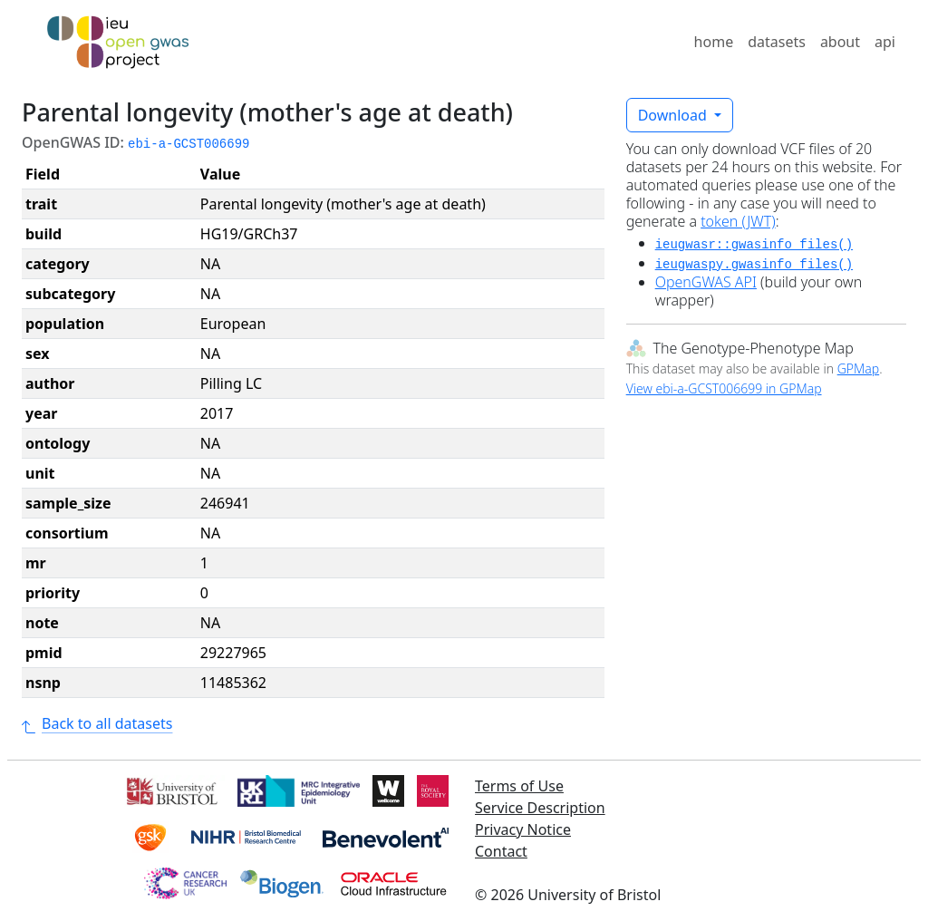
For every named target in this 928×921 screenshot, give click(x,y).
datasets (777, 42)
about (840, 42)
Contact (501, 851)
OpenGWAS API (706, 282)
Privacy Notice (523, 829)
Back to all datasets (97, 723)
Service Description (540, 808)
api (885, 42)
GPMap (858, 368)
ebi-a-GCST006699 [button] (188, 144)
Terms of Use (519, 786)
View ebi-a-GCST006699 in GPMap (724, 388)
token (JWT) (738, 221)
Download (674, 115)
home (714, 42)
